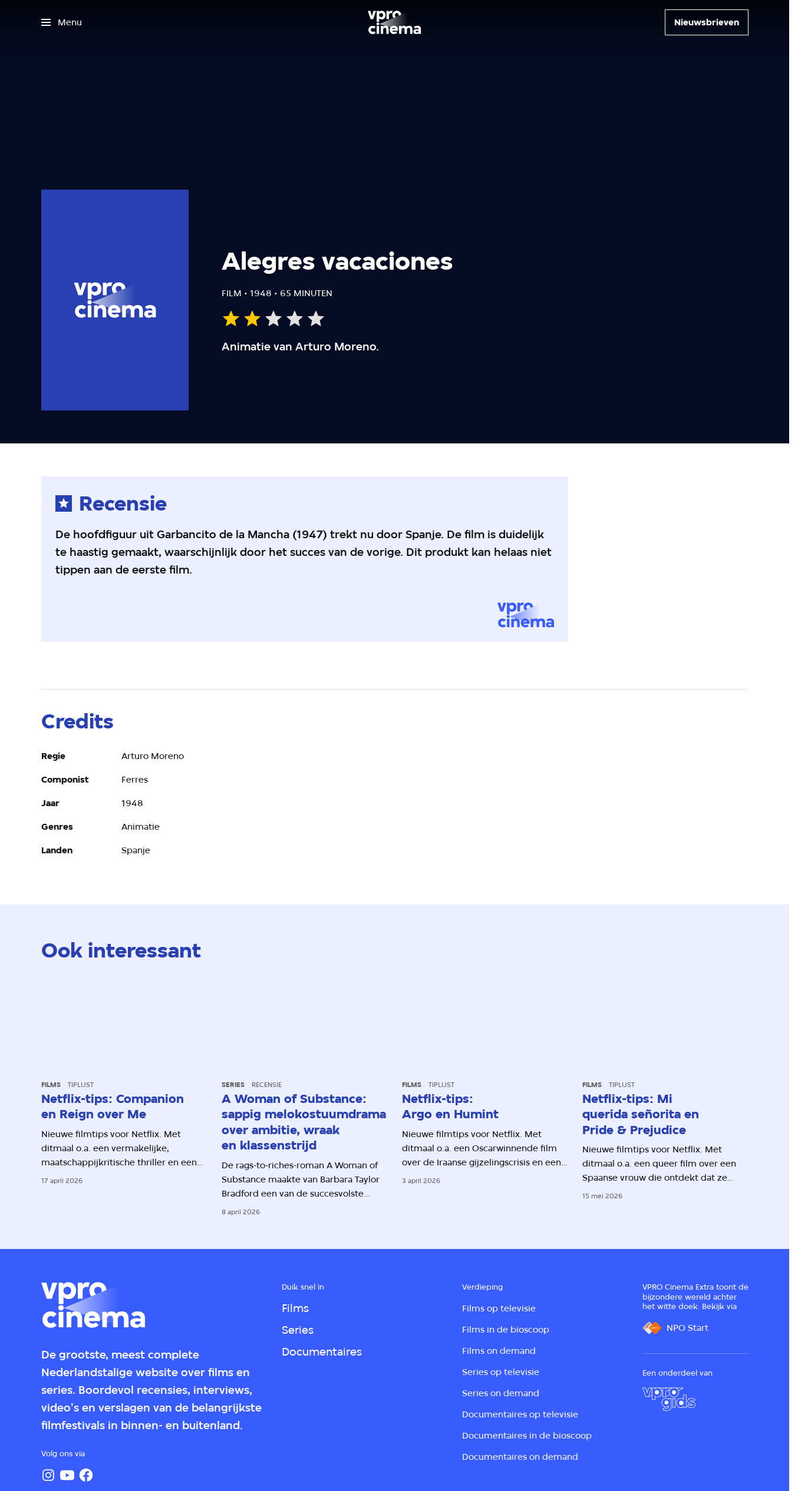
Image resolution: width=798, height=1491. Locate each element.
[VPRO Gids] (668, 1399)
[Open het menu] (61, 22)
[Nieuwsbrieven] (706, 22)
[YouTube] (67, 1475)
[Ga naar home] (394, 22)
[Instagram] (48, 1475)
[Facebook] (86, 1475)
